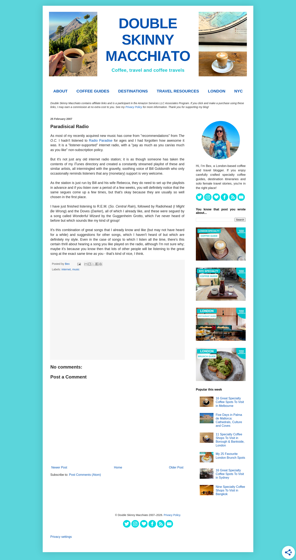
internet (66, 269)
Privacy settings (61, 536)
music (75, 269)
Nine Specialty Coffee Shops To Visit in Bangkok (230, 490)
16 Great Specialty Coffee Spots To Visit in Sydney (230, 474)
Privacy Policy (133, 107)
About (60, 91)
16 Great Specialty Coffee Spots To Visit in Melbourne (230, 402)
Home (118, 467)
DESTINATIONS (133, 91)
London (216, 91)
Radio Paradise (100, 140)
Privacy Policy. (172, 515)
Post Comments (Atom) (85, 474)
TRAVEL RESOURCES (178, 91)
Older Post (176, 467)
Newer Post (59, 467)
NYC (238, 91)
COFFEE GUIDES (92, 91)
